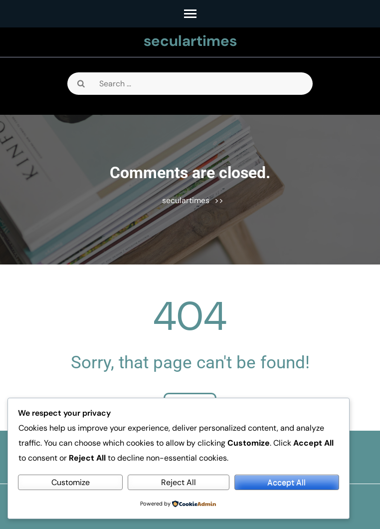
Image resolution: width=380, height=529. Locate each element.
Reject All (178, 482)
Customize (70, 482)
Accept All (286, 482)
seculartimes (190, 40)
